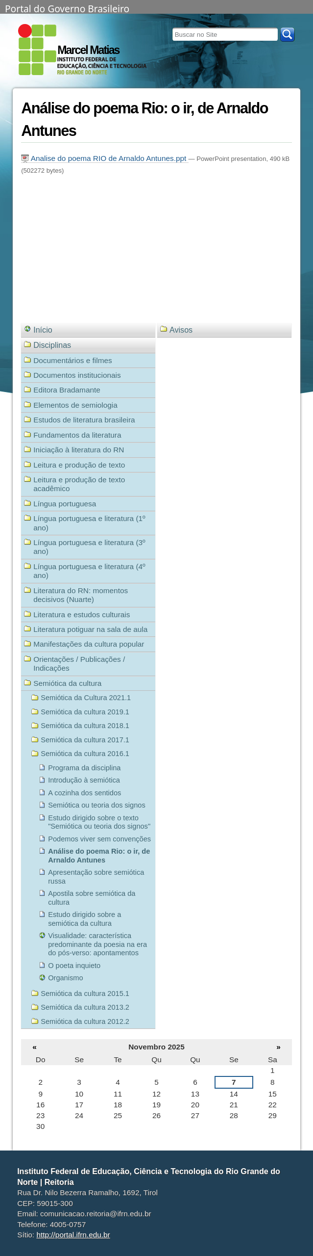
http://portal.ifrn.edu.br (73, 1234)
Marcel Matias (88, 50)
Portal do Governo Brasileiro (67, 8)
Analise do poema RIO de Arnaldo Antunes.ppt (104, 158)
